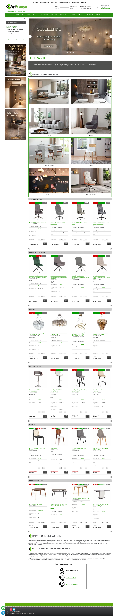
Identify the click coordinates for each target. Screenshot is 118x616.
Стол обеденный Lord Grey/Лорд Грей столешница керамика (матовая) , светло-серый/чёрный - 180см (80, 506)
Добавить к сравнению (35, 227)
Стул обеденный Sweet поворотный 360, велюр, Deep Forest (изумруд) (59, 276)
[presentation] (29, 248)
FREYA (39, 342)
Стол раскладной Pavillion (57, 504)
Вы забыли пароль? (85, 6)
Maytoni (82, 342)
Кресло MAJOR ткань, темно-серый (59, 222)
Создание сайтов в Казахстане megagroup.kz (22, 613)
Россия (82, 230)
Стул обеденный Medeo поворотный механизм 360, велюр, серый (101, 277)
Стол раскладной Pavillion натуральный (35, 505)
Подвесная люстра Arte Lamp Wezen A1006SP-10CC (58, 333)
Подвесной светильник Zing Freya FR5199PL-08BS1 (37, 333)
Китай (39, 230)
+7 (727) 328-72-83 (20, 11)
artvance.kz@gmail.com (72, 584)
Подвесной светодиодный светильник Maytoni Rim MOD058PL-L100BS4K (99, 334)
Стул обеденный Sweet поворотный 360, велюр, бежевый (38, 276)
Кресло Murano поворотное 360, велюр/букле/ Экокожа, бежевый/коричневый (80, 277)
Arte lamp (61, 342)
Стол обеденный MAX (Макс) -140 (101, 498)
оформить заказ (105, 8)
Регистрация (73, 6)
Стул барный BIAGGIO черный (37, 389)
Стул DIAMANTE (76, 448)
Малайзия (40, 511)
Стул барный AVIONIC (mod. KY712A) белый (79, 390)
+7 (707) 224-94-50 (11, 11)
